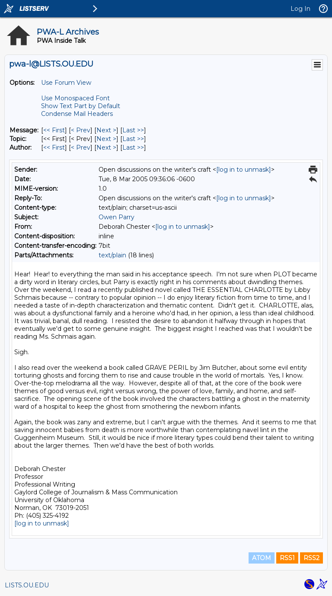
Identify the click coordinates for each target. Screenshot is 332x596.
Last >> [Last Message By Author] (133, 147)
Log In (300, 9)
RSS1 (287, 558)
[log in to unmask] (243, 169)
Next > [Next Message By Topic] (106, 139)
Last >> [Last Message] (133, 130)
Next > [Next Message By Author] (106, 147)
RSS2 (311, 558)
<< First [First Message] (54, 130)
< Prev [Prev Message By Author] (80, 147)
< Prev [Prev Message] (80, 130)
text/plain (112, 255)
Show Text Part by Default (80, 106)
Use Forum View (66, 83)
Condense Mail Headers (77, 114)
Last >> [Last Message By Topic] (133, 139)
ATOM (261, 558)
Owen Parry (116, 217)
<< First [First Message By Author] (54, 147)
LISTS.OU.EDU (27, 585)
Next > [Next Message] (106, 130)
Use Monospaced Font (75, 98)
